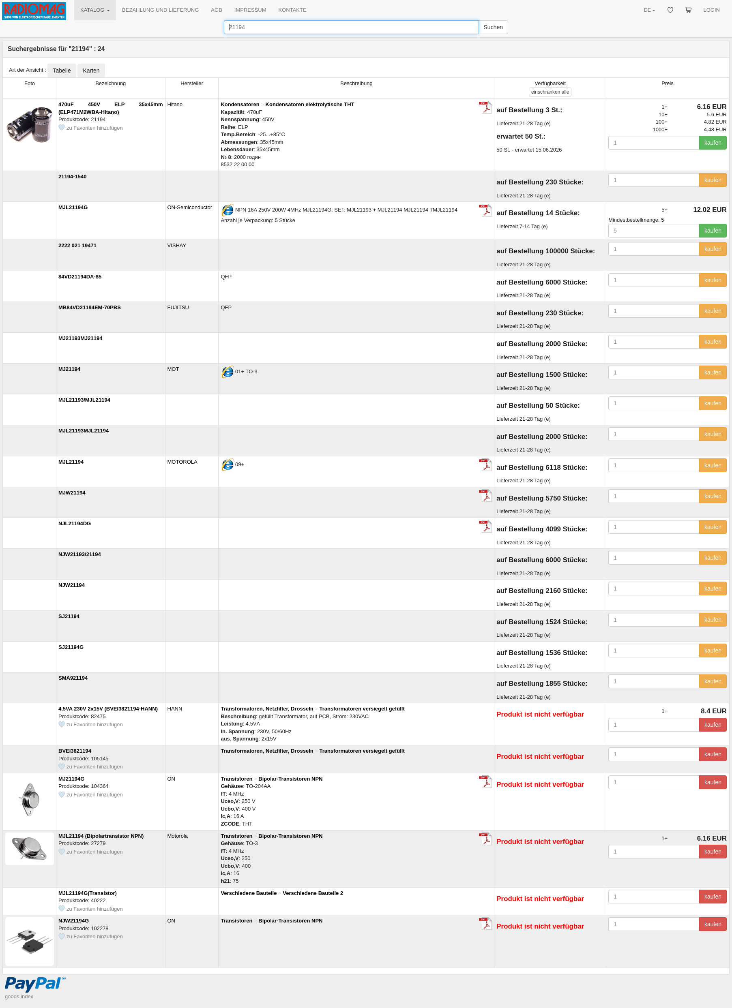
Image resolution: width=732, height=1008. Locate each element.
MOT (173, 369)
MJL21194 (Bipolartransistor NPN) (101, 836)
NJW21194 (71, 585)
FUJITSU (178, 307)
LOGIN (712, 10)
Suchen (493, 27)
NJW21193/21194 (79, 554)
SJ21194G (71, 647)
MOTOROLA (182, 462)
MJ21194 (69, 369)
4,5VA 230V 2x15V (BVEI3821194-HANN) (108, 709)
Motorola (177, 836)
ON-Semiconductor (190, 207)
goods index (19, 996)
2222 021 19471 (77, 245)
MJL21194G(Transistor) (87, 893)
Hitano (175, 104)
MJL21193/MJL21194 (84, 400)
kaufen (712, 142)
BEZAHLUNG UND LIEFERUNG (160, 10)
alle (550, 92)
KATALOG (95, 10)
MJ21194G (71, 779)
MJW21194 (71, 493)
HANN (174, 709)
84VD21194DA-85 (79, 277)
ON (171, 779)
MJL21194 (71, 462)
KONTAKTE (293, 10)
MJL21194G (73, 207)
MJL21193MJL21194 (83, 431)
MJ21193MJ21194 (80, 338)
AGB (216, 10)
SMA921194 (73, 678)
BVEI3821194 (74, 751)
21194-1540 (72, 176)
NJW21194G (73, 921)
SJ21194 (68, 616)
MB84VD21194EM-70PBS (89, 307)
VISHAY (177, 245)
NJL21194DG (74, 523)
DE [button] (649, 10)
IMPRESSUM (250, 10)
